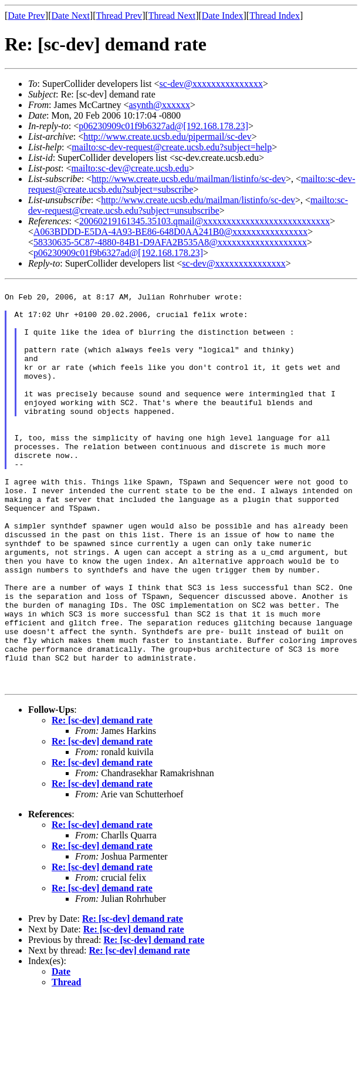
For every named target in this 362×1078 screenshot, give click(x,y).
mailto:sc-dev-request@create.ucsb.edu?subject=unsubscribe (188, 205)
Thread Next (171, 16)
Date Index (222, 16)
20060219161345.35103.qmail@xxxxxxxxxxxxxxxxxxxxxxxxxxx (204, 221)
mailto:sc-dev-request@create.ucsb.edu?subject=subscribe (191, 184)
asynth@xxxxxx (160, 105)
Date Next (71, 16)
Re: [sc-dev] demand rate (102, 801)
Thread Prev (119, 16)
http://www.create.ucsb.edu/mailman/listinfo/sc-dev (189, 179)
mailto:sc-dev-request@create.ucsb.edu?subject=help (172, 147)
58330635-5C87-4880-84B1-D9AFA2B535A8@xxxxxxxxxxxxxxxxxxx (170, 242)
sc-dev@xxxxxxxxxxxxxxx (211, 84)
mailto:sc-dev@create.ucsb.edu (129, 168)
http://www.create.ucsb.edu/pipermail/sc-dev (167, 137)
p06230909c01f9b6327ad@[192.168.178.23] (163, 126)
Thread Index (274, 16)
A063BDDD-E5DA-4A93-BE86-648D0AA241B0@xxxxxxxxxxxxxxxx (170, 232)
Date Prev (26, 16)
